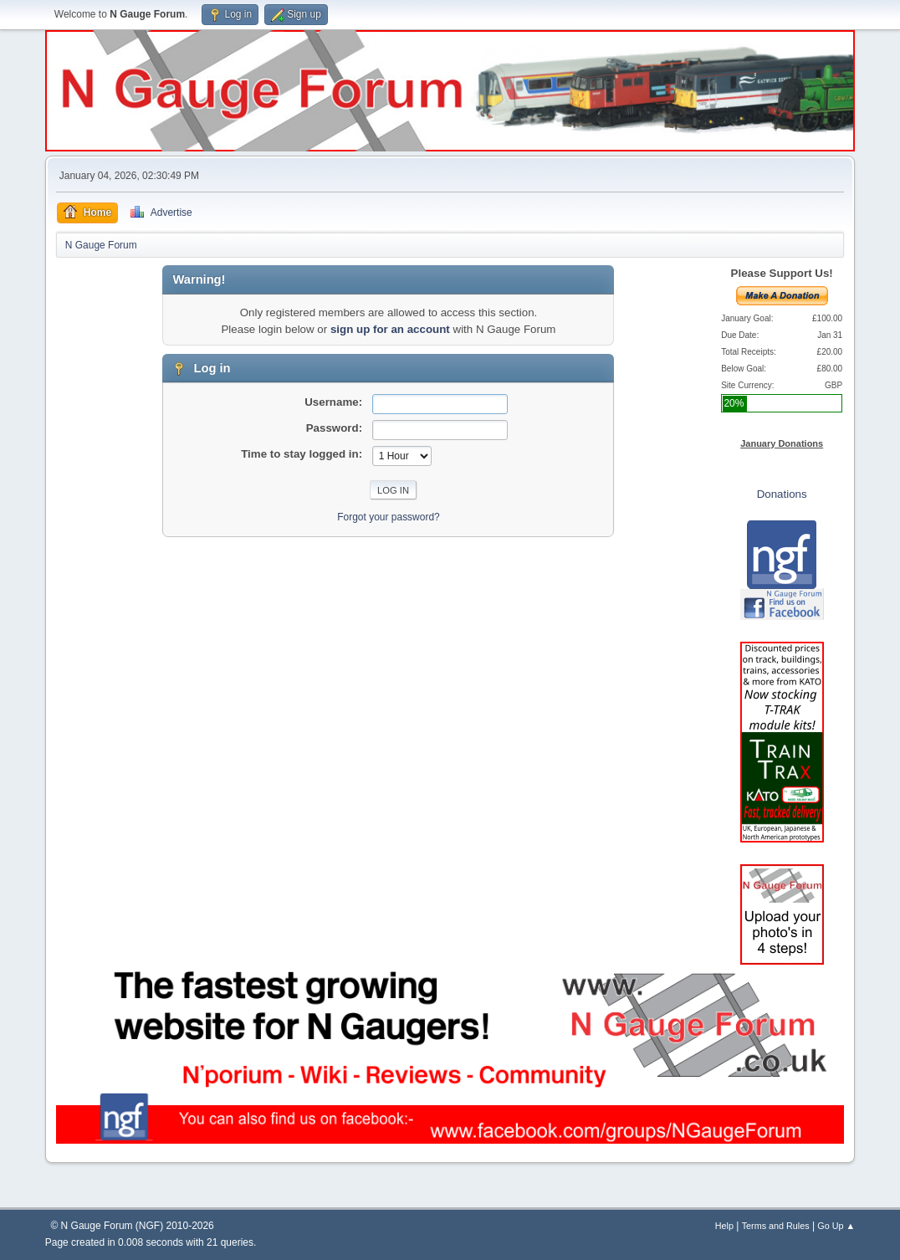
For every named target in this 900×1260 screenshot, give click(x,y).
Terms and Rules (776, 1226)
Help (724, 1226)
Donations (782, 494)
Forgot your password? (388, 517)
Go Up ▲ (836, 1226)
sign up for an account (390, 329)
